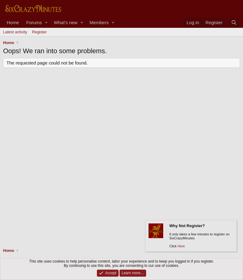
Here (181, 246)
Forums (34, 22)
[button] (46, 22)
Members (99, 22)
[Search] (234, 22)
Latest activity (15, 32)
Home (13, 22)
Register (39, 32)
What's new (65, 22)
